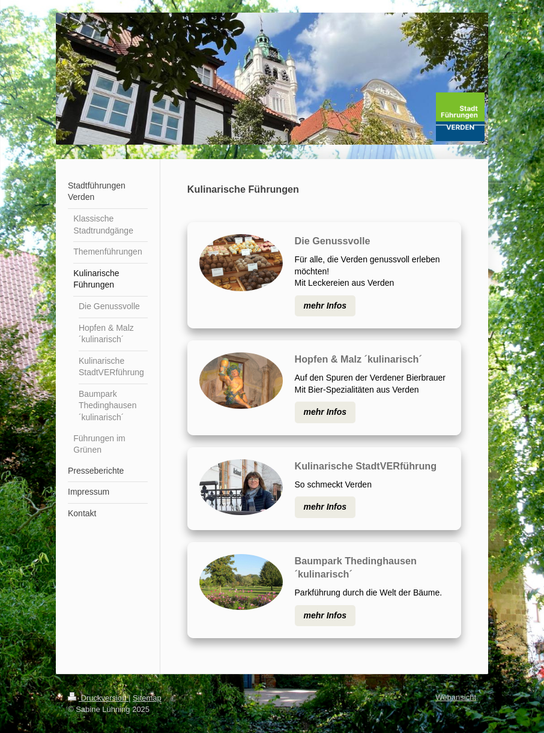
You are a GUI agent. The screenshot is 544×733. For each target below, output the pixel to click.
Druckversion (98, 697)
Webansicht (455, 697)
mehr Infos (325, 305)
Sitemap (147, 697)
